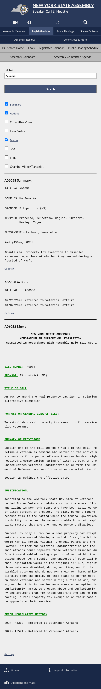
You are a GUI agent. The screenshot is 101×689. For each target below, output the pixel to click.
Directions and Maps (20, 682)
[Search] (86, 23)
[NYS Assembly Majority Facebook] (29, 23)
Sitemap (12, 670)
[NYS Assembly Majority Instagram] (57, 23)
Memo (14, 140)
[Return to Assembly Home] (50, 9)
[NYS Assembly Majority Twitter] (43, 23)
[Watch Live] (15, 23)
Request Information (63, 670)
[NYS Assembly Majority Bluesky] (72, 23)
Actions (14, 114)
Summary (16, 105)
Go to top (9, 269)
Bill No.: (9, 70)
